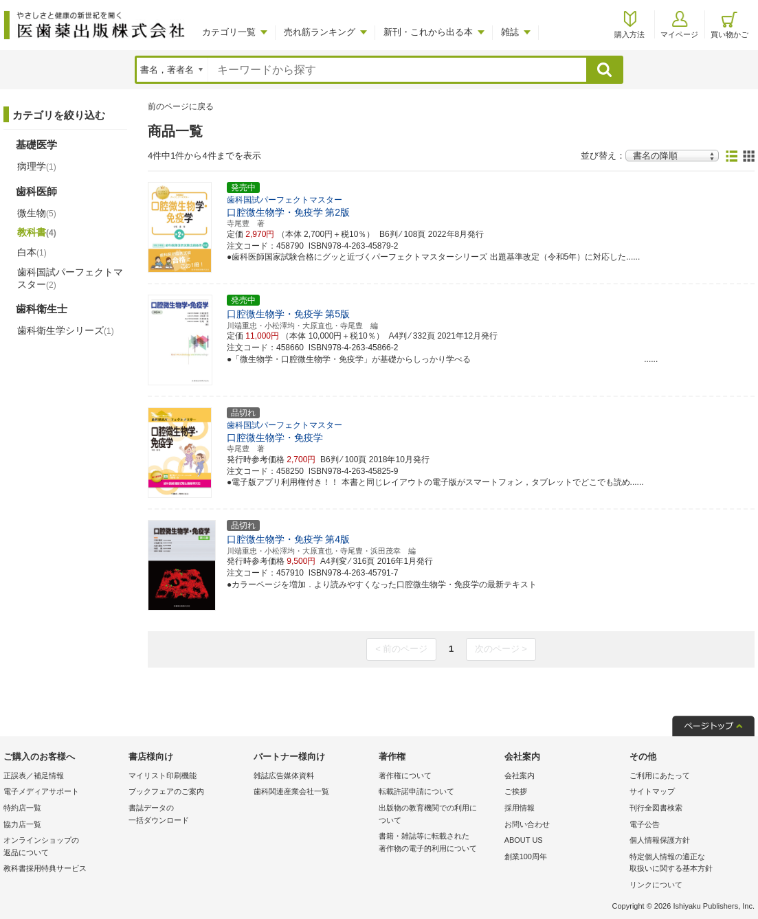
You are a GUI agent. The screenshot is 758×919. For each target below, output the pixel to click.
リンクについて (655, 885)
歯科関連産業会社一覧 (291, 791)
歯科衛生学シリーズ (65, 330)
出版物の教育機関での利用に (438, 815)
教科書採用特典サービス (45, 868)
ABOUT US (523, 840)
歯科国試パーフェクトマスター (70, 278)
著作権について (405, 775)
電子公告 (644, 824)
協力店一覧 (22, 824)
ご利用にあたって (659, 775)
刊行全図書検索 (655, 808)
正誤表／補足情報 (33, 775)
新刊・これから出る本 (428, 32)
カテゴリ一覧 (229, 32)
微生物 (36, 212)
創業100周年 (525, 856)
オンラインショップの (62, 847)
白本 (32, 252)
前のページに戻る (181, 106)
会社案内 (519, 775)
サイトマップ (652, 791)
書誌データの (188, 815)
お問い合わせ (527, 824)
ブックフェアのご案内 (166, 791)
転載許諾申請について (416, 791)
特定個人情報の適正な (688, 863)
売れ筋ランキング (319, 32)
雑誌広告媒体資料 (284, 775)
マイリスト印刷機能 (163, 775)
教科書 (36, 232)
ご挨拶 (515, 791)
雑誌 (510, 32)
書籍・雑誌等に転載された (438, 843)
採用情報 (519, 808)
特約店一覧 (22, 808)
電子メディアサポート (41, 791)
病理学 (36, 166)
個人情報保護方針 (659, 840)
